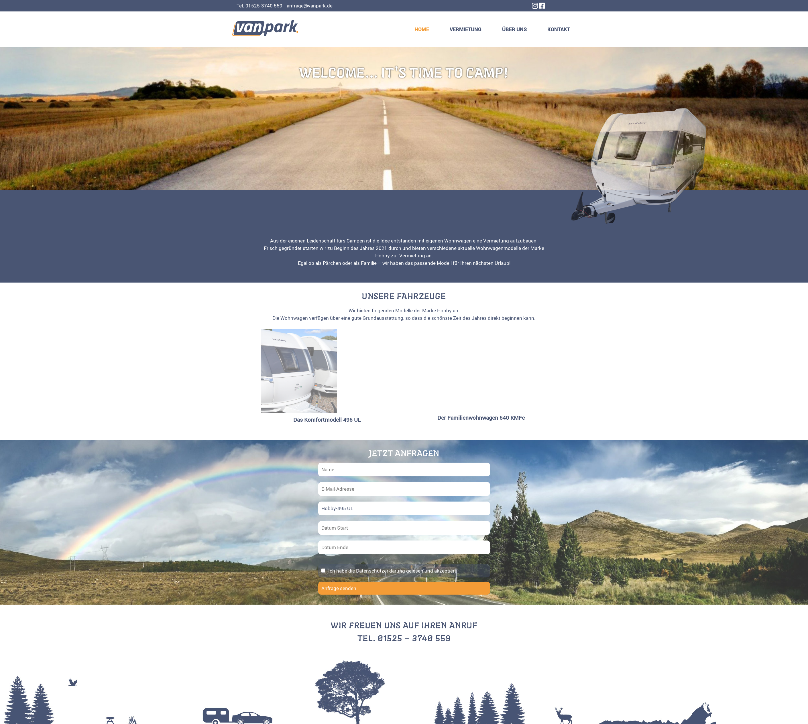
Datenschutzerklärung (380, 570)
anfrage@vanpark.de (310, 5)
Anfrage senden (338, 588)
